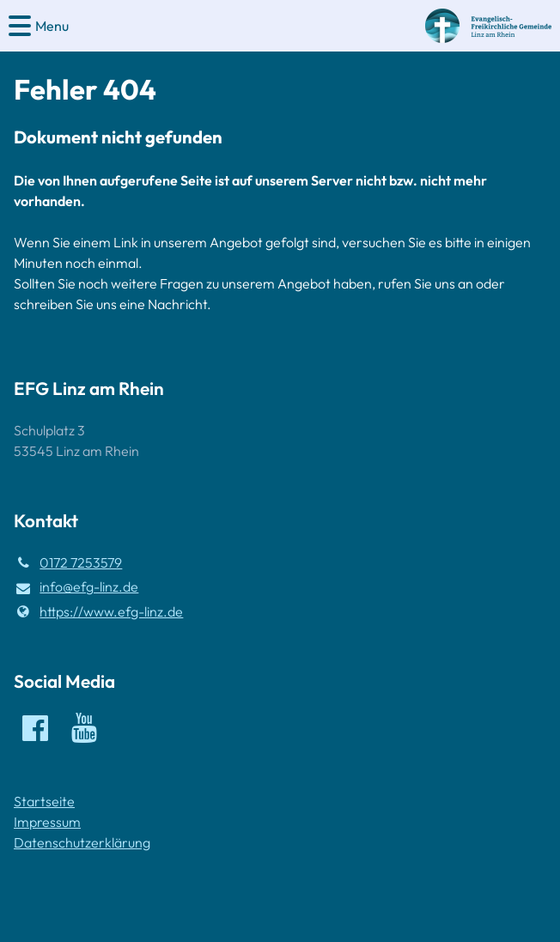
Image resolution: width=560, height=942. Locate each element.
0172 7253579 (68, 562)
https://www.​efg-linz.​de (98, 611)
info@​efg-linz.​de (76, 587)
